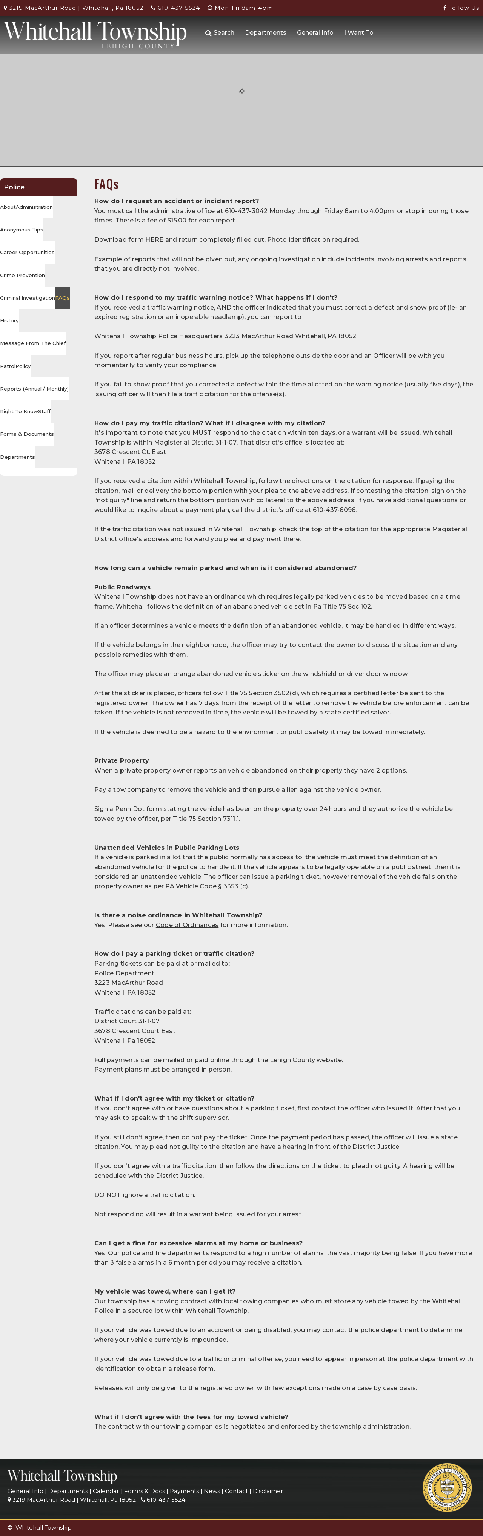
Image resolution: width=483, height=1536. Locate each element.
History (9, 320)
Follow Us (461, 8)
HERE (154, 239)
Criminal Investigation (27, 298)
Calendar (106, 1491)
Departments (265, 32)
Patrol (7, 366)
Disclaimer (268, 1491)
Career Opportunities (27, 252)
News (212, 1491)
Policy (23, 366)
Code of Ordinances (187, 925)
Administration (34, 207)
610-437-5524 (175, 8)
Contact (236, 1491)
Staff (44, 411)
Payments (184, 1491)
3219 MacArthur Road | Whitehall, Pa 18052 (73, 8)
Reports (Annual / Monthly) (34, 389)
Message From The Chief (33, 343)
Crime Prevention (22, 275)
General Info (315, 32)
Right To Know (19, 411)
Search (219, 33)
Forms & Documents (27, 434)
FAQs (62, 298)
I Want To (359, 32)
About (8, 207)
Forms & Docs (144, 1491)
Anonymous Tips (21, 230)
